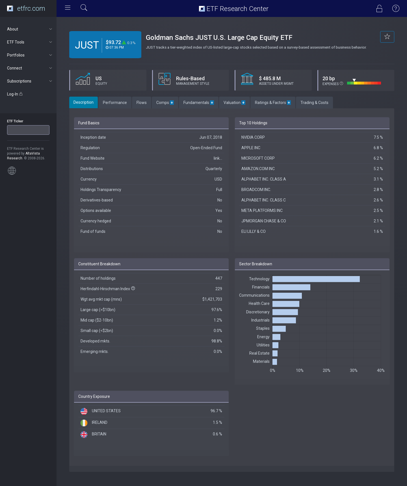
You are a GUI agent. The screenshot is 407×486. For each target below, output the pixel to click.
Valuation (234, 102)
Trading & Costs (314, 102)
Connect (30, 68)
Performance (115, 102)
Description (83, 102)
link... (218, 158)
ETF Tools (30, 42)
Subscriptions (30, 81)
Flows (142, 102)
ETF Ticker (15, 121)
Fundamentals (198, 102)
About (30, 29)
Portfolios (30, 55)
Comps (165, 102)
